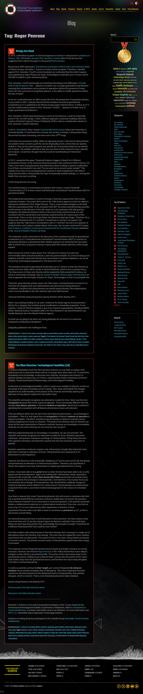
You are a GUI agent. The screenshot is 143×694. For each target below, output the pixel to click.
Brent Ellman (122, 287)
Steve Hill (121, 281)
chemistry (118, 185)
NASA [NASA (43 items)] (130, 95)
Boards (63, 9)
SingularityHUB (120, 336)
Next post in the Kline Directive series (24, 593)
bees (116, 162)
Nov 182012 (11, 365)
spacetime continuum (23, 635)
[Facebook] (119, 686)
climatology (118, 187)
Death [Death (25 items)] (135, 80)
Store (124, 9)
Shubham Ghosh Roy (125, 216)
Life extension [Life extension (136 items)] (129, 91)
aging (116, 143)
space (14, 630)
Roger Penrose (70, 345)
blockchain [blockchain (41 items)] (133, 77)
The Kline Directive (61, 635)
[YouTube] (132, 686)
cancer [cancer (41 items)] (121, 80)
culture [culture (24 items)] (132, 80)
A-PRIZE (87, 9)
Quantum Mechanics (83, 632)
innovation (66, 333)
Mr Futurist (118, 328)
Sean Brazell (122, 275)
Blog (58, 9)
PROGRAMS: (116, 672)
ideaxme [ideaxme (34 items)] (115, 89)
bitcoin (116, 178)
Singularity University (122, 136)
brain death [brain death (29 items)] (116, 80)
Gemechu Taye (123, 231)
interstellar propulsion (27, 342)
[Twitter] (123, 686)
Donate (94, 9)
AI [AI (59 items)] (119, 69)
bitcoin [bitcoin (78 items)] (127, 77)
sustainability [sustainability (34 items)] (122, 103)
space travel (36, 336)
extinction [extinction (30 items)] (124, 83)
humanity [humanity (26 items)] (136, 86)
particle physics (74, 333)
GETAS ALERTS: (117, 666)
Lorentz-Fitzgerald (71, 630)
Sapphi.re (39, 686)
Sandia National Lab (81, 345)
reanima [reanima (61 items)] (122, 98)
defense (45, 333)
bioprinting (118, 173)
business (117, 183)
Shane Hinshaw (123, 269)
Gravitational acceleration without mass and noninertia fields (62, 67)
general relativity (53, 333)
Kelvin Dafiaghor (124, 234)
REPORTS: (59, 672)
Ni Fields (52, 632)
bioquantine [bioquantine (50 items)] (130, 72)
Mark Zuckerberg (120, 141)
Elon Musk (118, 134)
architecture (118, 150)
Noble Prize (50, 345)
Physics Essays (58, 61)
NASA (70, 342)
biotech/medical (120, 176)
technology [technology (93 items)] (131, 103)
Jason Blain (122, 293)
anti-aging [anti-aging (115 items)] (132, 68)
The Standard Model (73, 635)
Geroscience (119, 322)
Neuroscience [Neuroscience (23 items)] (135, 95)
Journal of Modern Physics (25, 231)
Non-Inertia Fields (61, 632)
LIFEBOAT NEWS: (61, 666)
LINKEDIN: (87, 666)
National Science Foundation (80, 342)
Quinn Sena (122, 219)
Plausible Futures (121, 334)
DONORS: (87, 669)
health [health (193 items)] (119, 85)
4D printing (118, 125)
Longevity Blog (120, 325)
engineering (50, 627)
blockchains (119, 180)
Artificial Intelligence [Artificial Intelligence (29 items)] (121, 72)
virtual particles (12, 638)
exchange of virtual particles (46, 630)
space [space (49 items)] (116, 103)
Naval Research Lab (13, 345)
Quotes (117, 9)
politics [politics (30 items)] (117, 98)
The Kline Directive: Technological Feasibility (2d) (43, 365)
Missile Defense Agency (61, 342)
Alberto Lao (121, 266)
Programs (71, 9)
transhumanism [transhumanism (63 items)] (120, 106)
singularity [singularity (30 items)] (134, 100)
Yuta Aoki (121, 260)
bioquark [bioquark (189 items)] (121, 74)
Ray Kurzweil (119, 132)
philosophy (83, 333)
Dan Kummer (122, 246)
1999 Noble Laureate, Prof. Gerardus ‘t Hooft (39, 58)
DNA (116, 129)
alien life (117, 146)
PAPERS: (58, 676)
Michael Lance (123, 290)
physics (10, 336)
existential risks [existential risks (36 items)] (117, 83)
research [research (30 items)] (127, 100)
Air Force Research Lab (51, 336)
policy (15, 336)
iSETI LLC (12, 613)
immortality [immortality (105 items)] (122, 88)
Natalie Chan (122, 278)
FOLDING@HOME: (90, 672)
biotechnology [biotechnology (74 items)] (119, 77)
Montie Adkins (123, 296)
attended (21, 129)
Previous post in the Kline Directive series (26, 587)
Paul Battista (122, 228)
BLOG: (58, 669)
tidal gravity (82, 635)
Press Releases (133, 9)
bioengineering (120, 166)
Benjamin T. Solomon (20, 333)
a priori (30, 630)
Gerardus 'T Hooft (81, 339)
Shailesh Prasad (123, 225)
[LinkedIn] (128, 686)
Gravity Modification (14, 342)
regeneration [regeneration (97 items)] (118, 100)
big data (117, 164)
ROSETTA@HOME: (33, 676)
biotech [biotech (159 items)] (130, 74)
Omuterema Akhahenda (122, 250)
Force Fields (31, 339)
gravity (61, 333)
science (30, 336)
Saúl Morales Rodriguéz (122, 212)
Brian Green (81, 336)
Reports (79, 9)
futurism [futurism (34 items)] (134, 83)
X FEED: (30, 669)
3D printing (118, 122)
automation (118, 159)
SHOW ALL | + (117, 305)
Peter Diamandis (120, 127)
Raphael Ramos (123, 272)
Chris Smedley (123, 302)
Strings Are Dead (25, 51)
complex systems (121, 190)
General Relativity (70, 339)
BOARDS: (115, 669)
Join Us (101, 9)
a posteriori (24, 630)
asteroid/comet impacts (123, 153)
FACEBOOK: (31, 666)
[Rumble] (137, 686)
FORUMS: (87, 676)
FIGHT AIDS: (31, 672)
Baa (76, 336)
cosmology (39, 333)
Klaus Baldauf (123, 254)
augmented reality (121, 157)
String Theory (51, 635)
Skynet (116, 139)
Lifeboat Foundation (18, 686)
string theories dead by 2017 (39, 635)
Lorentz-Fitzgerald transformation (44, 342)
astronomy (118, 155)
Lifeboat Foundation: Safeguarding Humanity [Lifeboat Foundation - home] (23, 9)
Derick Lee (121, 263)
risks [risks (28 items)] (130, 100)
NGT (45, 345)
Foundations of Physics (42, 339)
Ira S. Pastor (122, 299)
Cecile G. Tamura (124, 257)
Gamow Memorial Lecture (52, 129)
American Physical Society (66, 336)
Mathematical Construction (24, 632)
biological (118, 169)
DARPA (25, 339)
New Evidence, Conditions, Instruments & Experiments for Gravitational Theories (43, 228)
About (52, 9)
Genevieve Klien (123, 208)
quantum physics (23, 336)
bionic (116, 171)
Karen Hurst (122, 237)
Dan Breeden (122, 222)
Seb (118, 284)
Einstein (35, 630)
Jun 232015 (11, 51)
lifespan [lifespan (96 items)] (116, 95)
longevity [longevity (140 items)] (124, 94)
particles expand (71, 632)
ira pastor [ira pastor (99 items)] (118, 91)
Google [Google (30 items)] (113, 86)
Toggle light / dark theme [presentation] (136, 3)
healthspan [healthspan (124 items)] (128, 85)
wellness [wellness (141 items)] (131, 106)
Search (135, 39)
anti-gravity (32, 333)
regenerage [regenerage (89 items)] (130, 97)
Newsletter (110, 9)
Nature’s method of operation (40, 632)
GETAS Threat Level (12, 670)
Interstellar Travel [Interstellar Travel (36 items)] (132, 89)
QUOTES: (115, 676)
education (44, 627)
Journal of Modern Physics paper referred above (65, 275)
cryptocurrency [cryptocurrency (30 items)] (127, 80)
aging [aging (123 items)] (115, 68)
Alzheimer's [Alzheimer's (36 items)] (124, 69)
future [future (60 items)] (130, 83)
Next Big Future (120, 331)
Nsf (55, 345)
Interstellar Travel (60, 630)
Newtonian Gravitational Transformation (31, 345)
